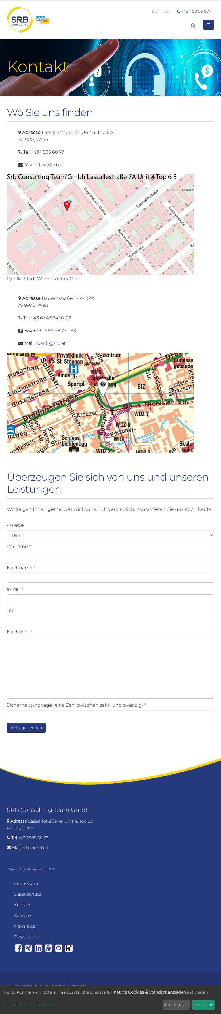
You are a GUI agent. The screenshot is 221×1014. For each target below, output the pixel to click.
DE (155, 11)
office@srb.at (49, 165)
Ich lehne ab (176, 1004)
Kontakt (22, 904)
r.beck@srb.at (50, 343)
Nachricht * (19, 632)
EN (167, 11)
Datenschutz (27, 894)
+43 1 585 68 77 (33, 837)
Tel (10, 610)
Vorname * (19, 546)
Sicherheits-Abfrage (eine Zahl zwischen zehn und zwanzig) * (76, 705)
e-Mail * (15, 589)
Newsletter (25, 926)
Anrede (15, 525)
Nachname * (21, 568)
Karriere (22, 915)
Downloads (25, 936)
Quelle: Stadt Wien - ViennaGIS (42, 278)
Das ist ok (203, 1004)
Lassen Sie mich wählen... (29, 1004)
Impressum (26, 883)
